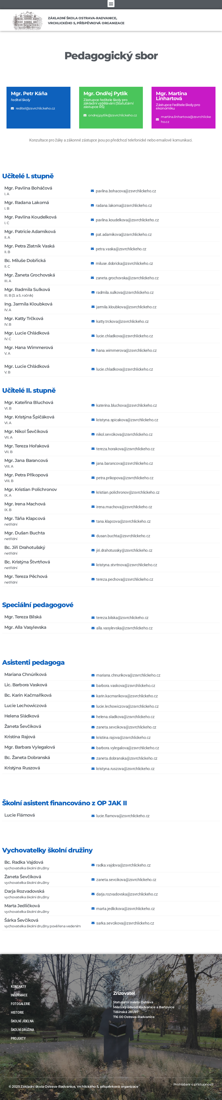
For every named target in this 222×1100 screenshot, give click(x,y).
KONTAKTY (18, 986)
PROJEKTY (18, 1038)
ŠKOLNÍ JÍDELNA (22, 1021)
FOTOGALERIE (21, 1004)
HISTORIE (17, 1012)
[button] (111, 3)
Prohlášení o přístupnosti (193, 1084)
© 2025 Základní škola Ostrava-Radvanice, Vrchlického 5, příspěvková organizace (73, 1086)
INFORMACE (20, 995)
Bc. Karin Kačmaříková (28, 695)
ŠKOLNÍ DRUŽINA (22, 1030)
